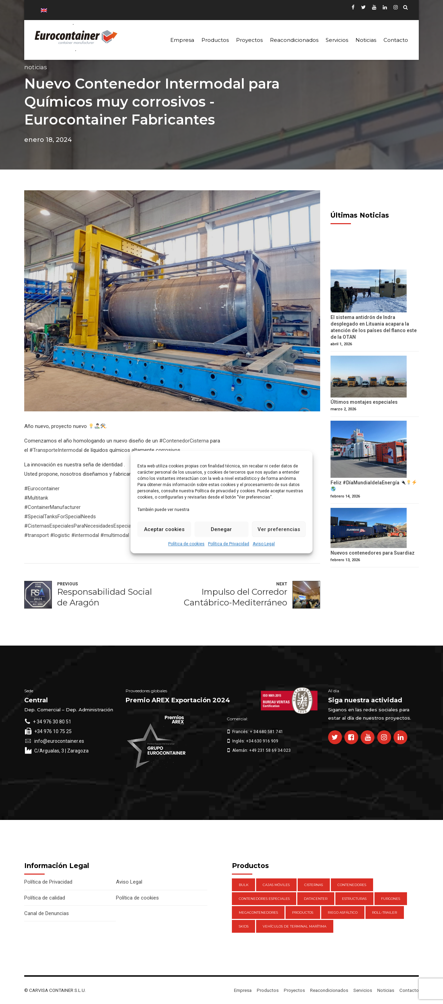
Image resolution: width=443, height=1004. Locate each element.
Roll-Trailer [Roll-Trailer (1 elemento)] (384, 912)
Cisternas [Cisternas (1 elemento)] (313, 885)
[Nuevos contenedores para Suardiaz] (375, 529)
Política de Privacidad (228, 543)
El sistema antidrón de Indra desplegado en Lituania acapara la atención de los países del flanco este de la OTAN (374, 327)
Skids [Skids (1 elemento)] (243, 926)
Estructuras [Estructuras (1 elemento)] (354, 899)
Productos (215, 40)
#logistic (60, 535)
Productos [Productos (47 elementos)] (302, 912)
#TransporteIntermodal (55, 450)
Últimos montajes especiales (364, 402)
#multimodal (114, 535)
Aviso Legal (264, 543)
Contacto (395, 40)
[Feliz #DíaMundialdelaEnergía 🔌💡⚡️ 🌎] (375, 450)
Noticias (365, 40)
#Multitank (36, 498)
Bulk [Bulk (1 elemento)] (243, 885)
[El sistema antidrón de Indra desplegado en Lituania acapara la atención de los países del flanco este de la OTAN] (375, 292)
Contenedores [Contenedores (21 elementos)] (351, 885)
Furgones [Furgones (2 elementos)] (390, 899)
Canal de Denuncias (46, 913)
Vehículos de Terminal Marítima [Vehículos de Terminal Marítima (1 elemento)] (294, 926)
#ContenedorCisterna (184, 441)
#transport (36, 535)
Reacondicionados (294, 40)
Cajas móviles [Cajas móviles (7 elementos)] (276, 885)
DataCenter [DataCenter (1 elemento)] (315, 899)
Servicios (337, 40)
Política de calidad (44, 898)
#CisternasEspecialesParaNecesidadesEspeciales (81, 526)
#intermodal (85, 535)
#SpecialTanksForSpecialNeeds (60, 516)
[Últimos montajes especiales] (375, 377)
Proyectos (249, 40)
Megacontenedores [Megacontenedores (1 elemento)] (258, 912)
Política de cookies (186, 543)
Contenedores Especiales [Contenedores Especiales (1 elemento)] (264, 899)
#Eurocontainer (42, 488)
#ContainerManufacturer (52, 507)
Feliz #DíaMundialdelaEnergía (374, 485)
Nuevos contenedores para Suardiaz (373, 553)
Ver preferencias (278, 529)
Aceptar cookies (164, 529)
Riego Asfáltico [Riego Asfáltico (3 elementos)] (343, 912)
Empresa (182, 40)
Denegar (221, 529)
